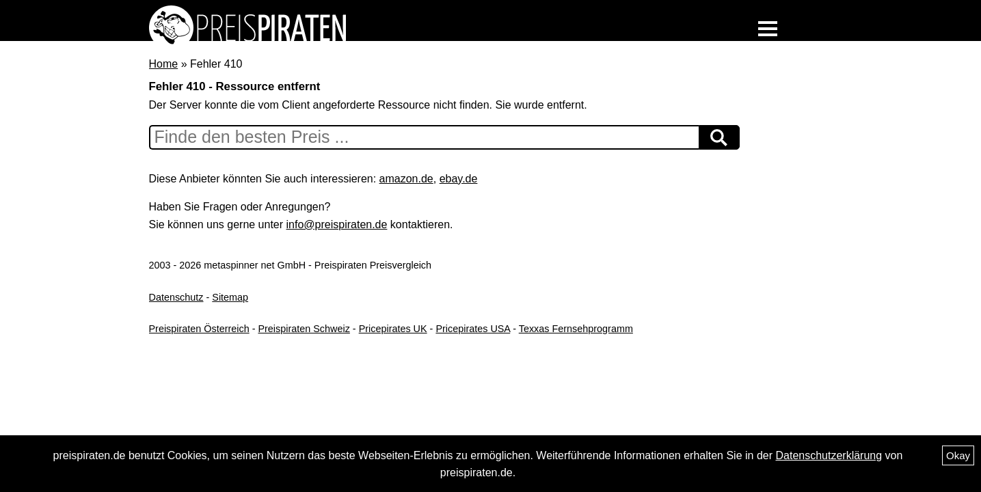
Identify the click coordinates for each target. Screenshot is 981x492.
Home (163, 64)
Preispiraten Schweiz (303, 328)
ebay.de (459, 178)
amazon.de (406, 178)
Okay (958, 455)
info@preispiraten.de (337, 224)
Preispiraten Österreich (199, 328)
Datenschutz (176, 297)
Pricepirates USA (472, 328)
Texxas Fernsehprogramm (576, 328)
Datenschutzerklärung (828, 455)
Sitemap (230, 297)
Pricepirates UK (393, 328)
